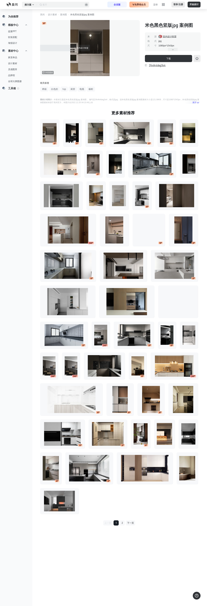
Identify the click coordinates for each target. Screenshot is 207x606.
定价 (155, 4)
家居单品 (12, 57)
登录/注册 (178, 4)
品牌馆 (11, 75)
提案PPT (12, 31)
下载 (168, 58)
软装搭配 (12, 37)
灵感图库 (12, 69)
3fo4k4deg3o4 (157, 65)
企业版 (117, 4)
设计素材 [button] (52, 14)
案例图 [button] (63, 14)
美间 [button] (42, 14)
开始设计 (194, 4)
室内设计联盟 (169, 36)
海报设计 (12, 43)
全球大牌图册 (15, 81)
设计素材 (12, 63)
